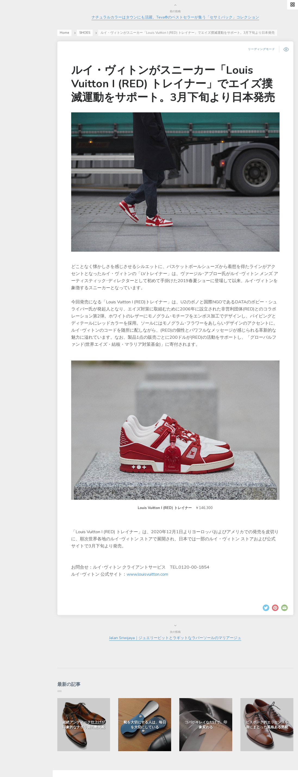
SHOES (108, 32)
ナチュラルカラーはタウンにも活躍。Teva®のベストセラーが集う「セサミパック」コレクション (185, 17)
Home (88, 32)
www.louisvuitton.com (171, 564)
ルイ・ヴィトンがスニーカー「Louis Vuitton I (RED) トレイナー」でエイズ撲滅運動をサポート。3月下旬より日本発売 (183, 97)
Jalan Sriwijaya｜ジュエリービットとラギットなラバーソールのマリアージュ (186, 627)
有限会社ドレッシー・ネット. (120, 766)
